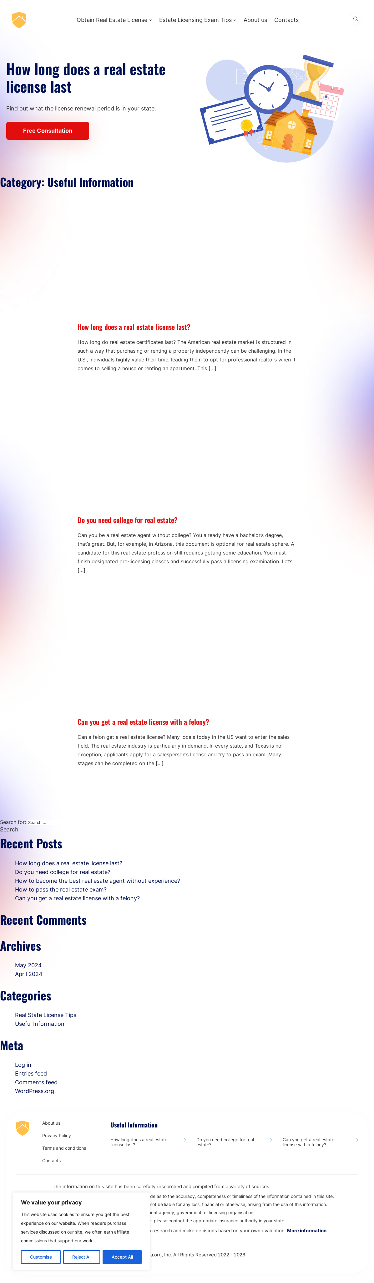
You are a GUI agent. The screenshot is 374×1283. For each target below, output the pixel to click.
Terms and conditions (64, 1148)
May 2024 (28, 965)
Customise (41, 1257)
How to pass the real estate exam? (61, 889)
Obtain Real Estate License (112, 20)
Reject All (81, 1257)
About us (255, 20)
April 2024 (29, 974)
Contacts (286, 20)
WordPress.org (34, 1091)
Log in (23, 1064)
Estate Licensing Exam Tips (195, 20)
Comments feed (36, 1082)
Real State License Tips (45, 1015)
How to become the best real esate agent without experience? (97, 880)
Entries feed (31, 1073)
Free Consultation (47, 130)
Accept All (122, 1257)
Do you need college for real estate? (128, 520)
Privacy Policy (56, 1135)
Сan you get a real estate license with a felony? (143, 722)
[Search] (355, 19)
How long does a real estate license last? (134, 327)
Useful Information (39, 1023)
